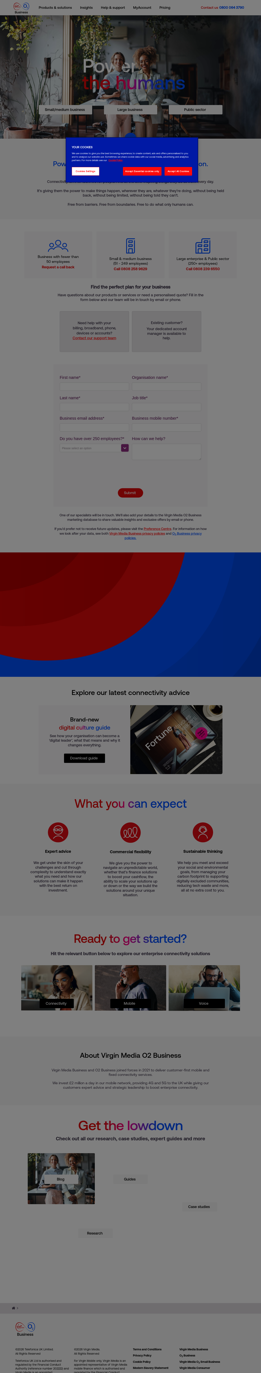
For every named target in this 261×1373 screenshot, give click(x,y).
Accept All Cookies (178, 171)
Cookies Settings (85, 171)
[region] (132, 160)
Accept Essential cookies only (142, 171)
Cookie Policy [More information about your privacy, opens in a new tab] (115, 160)
